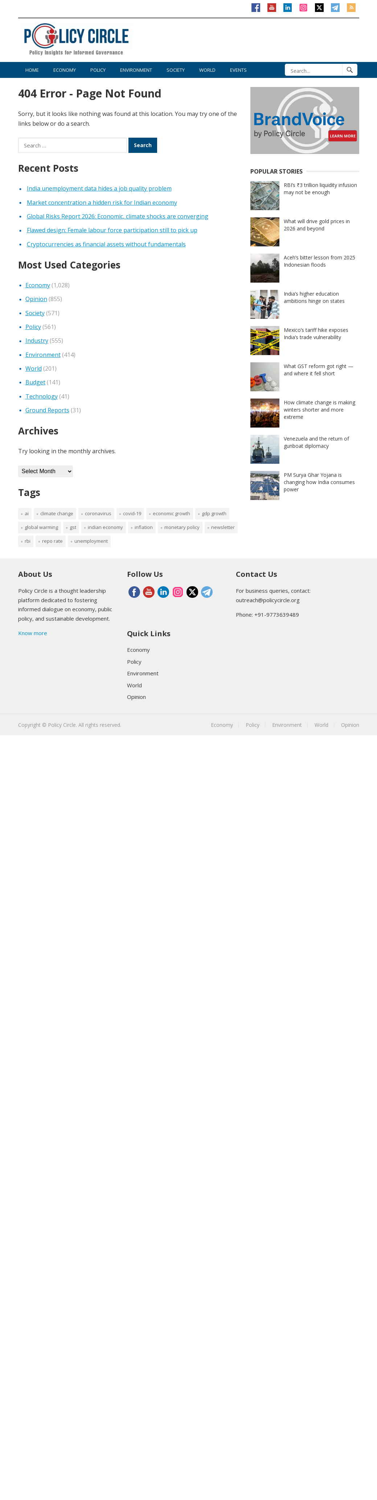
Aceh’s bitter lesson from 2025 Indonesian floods (319, 261)
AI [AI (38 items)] (27, 513)
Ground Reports (47, 410)
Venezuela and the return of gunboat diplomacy (316, 442)
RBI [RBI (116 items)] (27, 541)
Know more (32, 633)
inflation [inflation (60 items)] (144, 527)
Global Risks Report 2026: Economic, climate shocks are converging (117, 216)
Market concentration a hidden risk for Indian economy (102, 203)
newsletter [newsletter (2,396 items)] (223, 527)
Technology (41, 396)
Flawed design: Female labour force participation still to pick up (112, 230)
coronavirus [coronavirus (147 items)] (98, 513)
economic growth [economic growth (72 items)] (171, 513)
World (207, 70)
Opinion (36, 299)
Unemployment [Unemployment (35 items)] (91, 541)
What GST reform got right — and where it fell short (318, 370)
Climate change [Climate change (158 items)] (56, 513)
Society (176, 70)
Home (32, 70)
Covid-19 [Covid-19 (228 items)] (132, 513)
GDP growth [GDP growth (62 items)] (214, 513)
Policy (98, 70)
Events (238, 70)
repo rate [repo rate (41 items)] (52, 541)
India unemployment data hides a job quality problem (99, 188)
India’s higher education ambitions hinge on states (314, 297)
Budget (35, 382)
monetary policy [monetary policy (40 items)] (182, 527)
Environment (136, 70)
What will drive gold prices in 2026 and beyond (317, 225)
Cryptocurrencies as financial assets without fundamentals (106, 244)
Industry (36, 341)
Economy (64, 70)
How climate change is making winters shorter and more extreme (319, 409)
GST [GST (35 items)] (73, 527)
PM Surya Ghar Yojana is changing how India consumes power (319, 482)
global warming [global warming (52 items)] (41, 527)
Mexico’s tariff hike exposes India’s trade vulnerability (316, 333)
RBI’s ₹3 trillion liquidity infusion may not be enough (320, 189)
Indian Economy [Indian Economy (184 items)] (105, 527)
